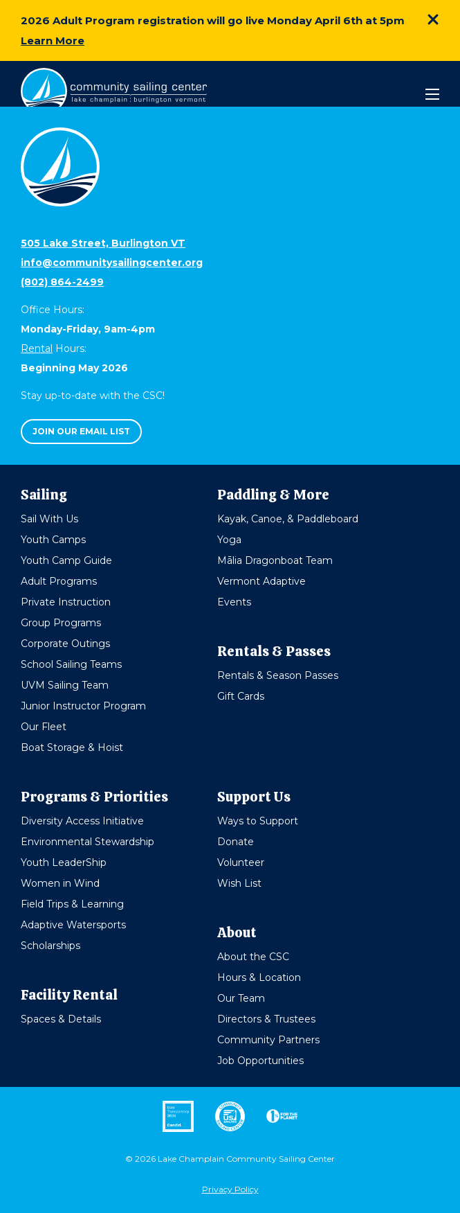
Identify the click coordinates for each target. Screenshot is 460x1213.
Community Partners (268, 1040)
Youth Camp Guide (66, 560)
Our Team (241, 998)
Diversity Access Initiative (82, 821)
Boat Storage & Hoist (72, 747)
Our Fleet (43, 726)
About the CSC (253, 956)
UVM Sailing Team (65, 685)
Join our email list (81, 431)
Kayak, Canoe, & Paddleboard (287, 519)
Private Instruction (66, 602)
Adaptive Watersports (73, 925)
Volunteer (240, 862)
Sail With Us (49, 519)
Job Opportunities (260, 1060)
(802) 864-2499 (62, 282)
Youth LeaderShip (64, 862)
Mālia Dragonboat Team (275, 560)
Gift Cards (240, 696)
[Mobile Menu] (432, 94)
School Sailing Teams (71, 664)
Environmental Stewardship (87, 841)
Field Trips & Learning (72, 904)
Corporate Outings (65, 643)
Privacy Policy (230, 1189)
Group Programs (61, 623)
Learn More (52, 40)
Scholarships (50, 945)
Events (234, 602)
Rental (37, 348)
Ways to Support (257, 821)
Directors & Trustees (266, 1019)
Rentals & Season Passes (277, 675)
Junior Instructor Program (83, 706)
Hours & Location (259, 977)
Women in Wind (60, 883)
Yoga (229, 539)
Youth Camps (53, 539)
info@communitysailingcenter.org (112, 262)
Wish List (239, 883)
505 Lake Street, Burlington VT (103, 243)
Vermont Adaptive (261, 581)
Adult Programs (59, 581)
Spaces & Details (61, 1019)
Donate (235, 841)
